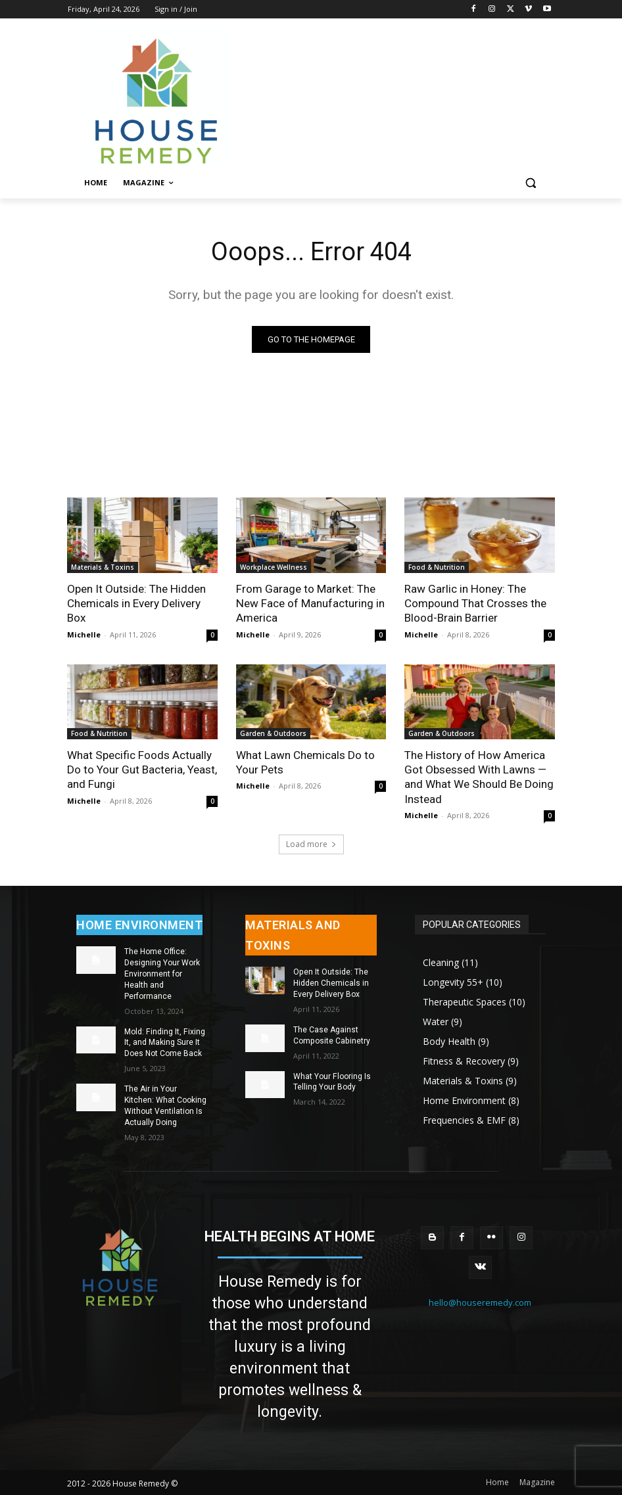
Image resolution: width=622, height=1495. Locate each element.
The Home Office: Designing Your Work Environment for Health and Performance (162, 973)
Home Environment (464, 1099)
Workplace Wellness (273, 567)
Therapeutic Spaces (464, 1001)
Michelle (84, 634)
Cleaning (441, 961)
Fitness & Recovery (464, 1060)
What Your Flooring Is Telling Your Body (331, 1080)
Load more (311, 843)
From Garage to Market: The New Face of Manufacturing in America (310, 603)
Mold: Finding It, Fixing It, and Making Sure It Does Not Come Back (164, 1041)
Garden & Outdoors (273, 732)
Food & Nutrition (436, 567)
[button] (530, 183)
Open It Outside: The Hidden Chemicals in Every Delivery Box (136, 603)
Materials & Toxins (102, 567)
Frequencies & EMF (464, 1119)
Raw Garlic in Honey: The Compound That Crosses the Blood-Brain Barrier (475, 603)
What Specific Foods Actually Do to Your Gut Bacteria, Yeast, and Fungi (142, 769)
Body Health (449, 1040)
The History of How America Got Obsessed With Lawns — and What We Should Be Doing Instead (478, 776)
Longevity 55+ (453, 981)
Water (435, 1021)
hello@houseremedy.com (480, 1302)
